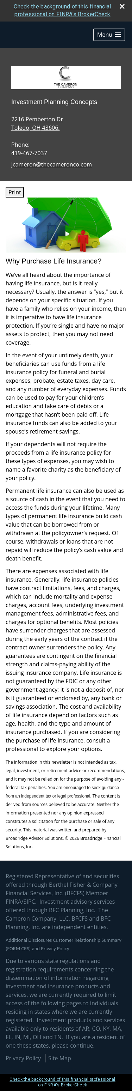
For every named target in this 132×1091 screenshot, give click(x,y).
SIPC (29, 901)
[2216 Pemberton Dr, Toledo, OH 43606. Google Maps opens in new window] (37, 123)
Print (14, 192)
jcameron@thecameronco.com (51, 164)
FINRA (13, 901)
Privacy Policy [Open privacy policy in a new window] (23, 1058)
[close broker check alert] (122, 6)
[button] (109, 35)
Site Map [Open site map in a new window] (59, 1058)
